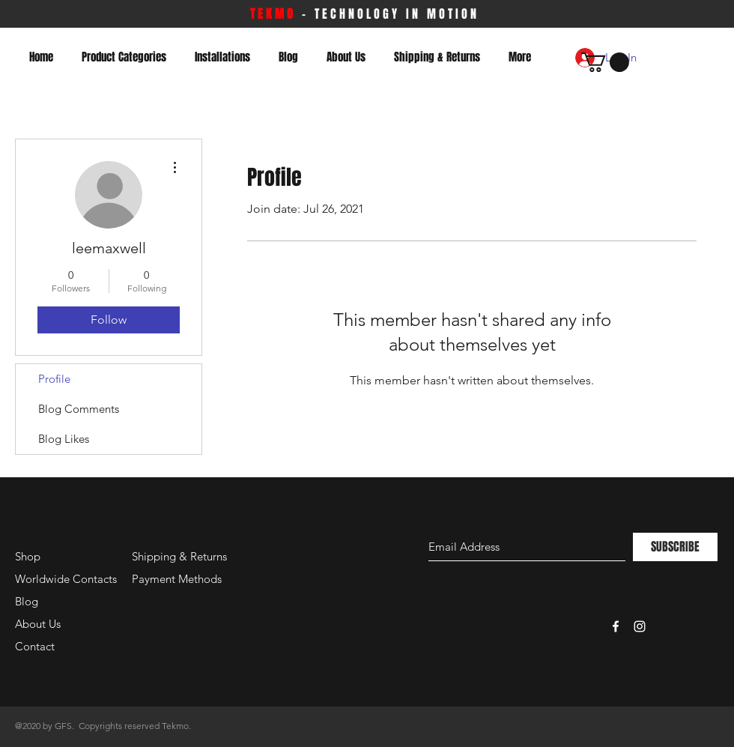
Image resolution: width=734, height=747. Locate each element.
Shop (27, 556)
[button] (605, 62)
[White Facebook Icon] (615, 626)
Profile (54, 379)
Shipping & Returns (179, 556)
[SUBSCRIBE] (675, 547)
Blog (26, 601)
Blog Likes (63, 439)
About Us (38, 624)
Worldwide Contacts (66, 579)
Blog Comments (78, 409)
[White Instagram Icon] (639, 626)
